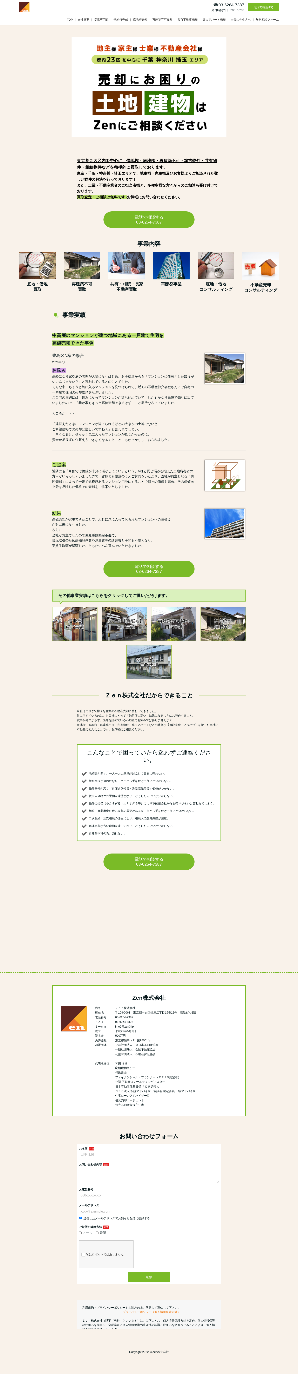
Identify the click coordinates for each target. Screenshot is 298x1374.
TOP (70, 19)
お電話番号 (86, 1192)
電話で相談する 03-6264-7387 (149, 219)
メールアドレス (89, 1208)
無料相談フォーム (267, 19)
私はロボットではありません (102, 1258)
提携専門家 (101, 19)
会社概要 (83, 19)
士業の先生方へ (241, 19)
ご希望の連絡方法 (90, 1230)
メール (86, 1236)
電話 (101, 1236)
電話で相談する (263, 7)
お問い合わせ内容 (90, 1164)
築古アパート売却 (214, 19)
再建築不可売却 (162, 19)
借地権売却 (121, 19)
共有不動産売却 (187, 19)
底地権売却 (140, 19)
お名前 (83, 1148)
